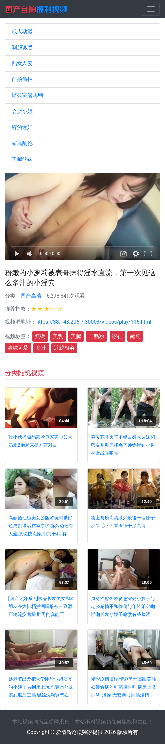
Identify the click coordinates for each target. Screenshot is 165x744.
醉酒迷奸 (22, 127)
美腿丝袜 (22, 159)
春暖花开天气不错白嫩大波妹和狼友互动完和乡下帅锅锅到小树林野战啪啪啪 (123, 445)
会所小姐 (22, 111)
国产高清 (31, 296)
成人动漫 (22, 31)
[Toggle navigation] (151, 9)
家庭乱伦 (22, 143)
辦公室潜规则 (27, 95)
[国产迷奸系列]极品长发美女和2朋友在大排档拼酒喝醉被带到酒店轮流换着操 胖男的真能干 (40, 606)
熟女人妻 (22, 63)
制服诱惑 (22, 47)
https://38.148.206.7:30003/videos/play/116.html (93, 322)
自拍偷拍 (22, 79)
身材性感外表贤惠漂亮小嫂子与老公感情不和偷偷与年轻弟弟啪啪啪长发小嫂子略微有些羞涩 (123, 606)
